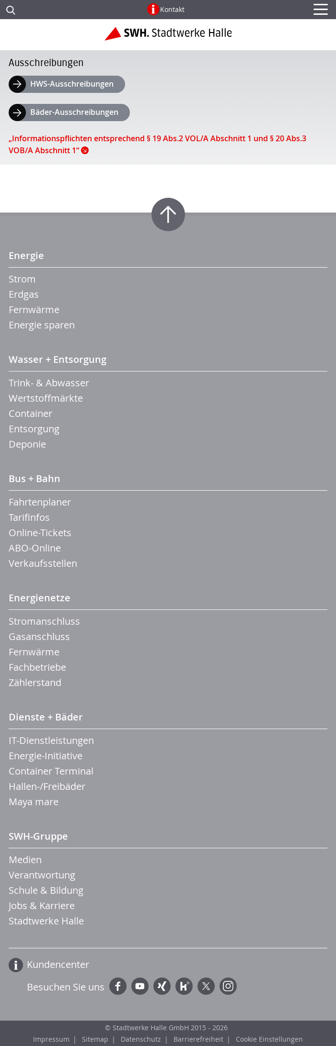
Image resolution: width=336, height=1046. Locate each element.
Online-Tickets (40, 532)
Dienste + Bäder (46, 716)
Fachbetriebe (37, 667)
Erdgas (24, 294)
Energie (26, 255)
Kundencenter (58, 964)
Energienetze (39, 597)
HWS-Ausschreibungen (72, 84)
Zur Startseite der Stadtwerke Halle (168, 37)
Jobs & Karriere (42, 905)
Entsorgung (34, 428)
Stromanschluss (44, 621)
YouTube (140, 986)
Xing (162, 986)
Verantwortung (42, 874)
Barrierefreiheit (198, 1039)
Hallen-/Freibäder (47, 786)
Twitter (206, 986)
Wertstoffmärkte (46, 398)
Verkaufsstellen (43, 563)
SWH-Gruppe (38, 836)
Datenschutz (141, 1039)
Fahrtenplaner (40, 501)
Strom (22, 278)
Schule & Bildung (46, 890)
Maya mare (33, 801)
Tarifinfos (29, 517)
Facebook (118, 986)
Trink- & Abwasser (49, 382)
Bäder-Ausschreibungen (74, 112)
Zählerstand (35, 682)
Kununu (184, 986)
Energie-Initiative (45, 755)
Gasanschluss (39, 636)
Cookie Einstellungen (269, 1039)
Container (30, 413)
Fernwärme (34, 309)
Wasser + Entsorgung (57, 359)
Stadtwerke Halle (46, 920)
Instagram (228, 986)
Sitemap (95, 1039)
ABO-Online (35, 547)
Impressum (51, 1039)
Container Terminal (51, 771)
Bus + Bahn (34, 478)
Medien (25, 859)
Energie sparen (42, 324)
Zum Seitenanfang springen (168, 214)
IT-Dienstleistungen (51, 740)
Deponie (27, 444)
